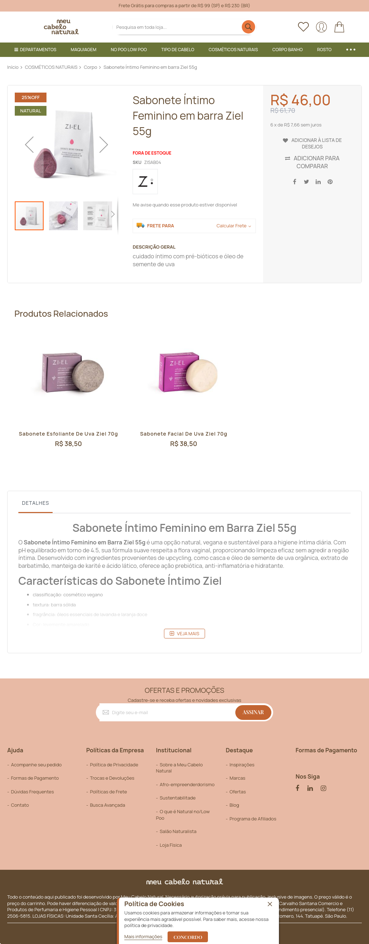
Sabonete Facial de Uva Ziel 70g (184, 434)
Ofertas (238, 791)
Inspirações (242, 764)
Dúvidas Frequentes (32, 791)
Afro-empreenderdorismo (187, 784)
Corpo (90, 67)
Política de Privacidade (114, 764)
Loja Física (171, 845)
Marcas (237, 778)
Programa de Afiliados (253, 818)
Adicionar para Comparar (316, 162)
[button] (29, 144)
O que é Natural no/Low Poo (183, 814)
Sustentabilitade (178, 797)
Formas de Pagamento (35, 778)
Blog (234, 805)
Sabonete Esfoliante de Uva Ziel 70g (68, 438)
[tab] (35, 505)
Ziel (128, 542)
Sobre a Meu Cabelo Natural (179, 767)
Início (13, 67)
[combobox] (184, 27)
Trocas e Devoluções (112, 778)
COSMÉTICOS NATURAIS (51, 67)
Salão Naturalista (178, 831)
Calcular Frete (231, 226)
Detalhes (35, 502)
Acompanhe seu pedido (36, 764)
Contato (20, 805)
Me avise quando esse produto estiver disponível (185, 204)
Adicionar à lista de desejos (316, 143)
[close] (269, 904)
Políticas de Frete (108, 791)
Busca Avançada (107, 805)
